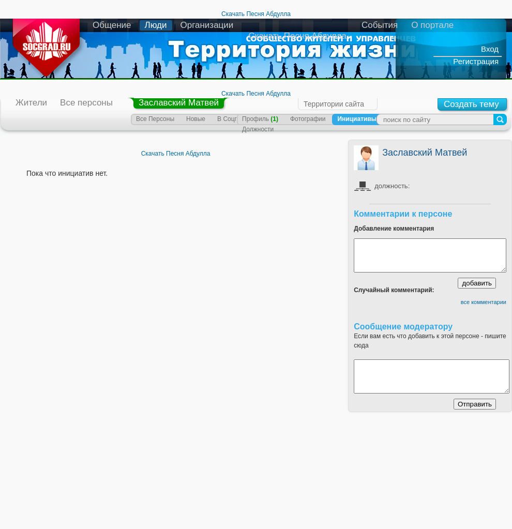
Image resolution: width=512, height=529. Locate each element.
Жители (31, 103)
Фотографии (308, 119)
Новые (195, 119)
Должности (258, 129)
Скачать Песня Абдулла (256, 14)
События (380, 25)
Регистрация (476, 61)
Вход (490, 48)
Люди (156, 25)
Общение (112, 25)
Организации (207, 25)
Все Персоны (155, 119)
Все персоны (86, 103)
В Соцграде (234, 119)
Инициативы (357, 119)
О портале (432, 25)
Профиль (260, 119)
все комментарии (483, 302)
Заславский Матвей (179, 103)
